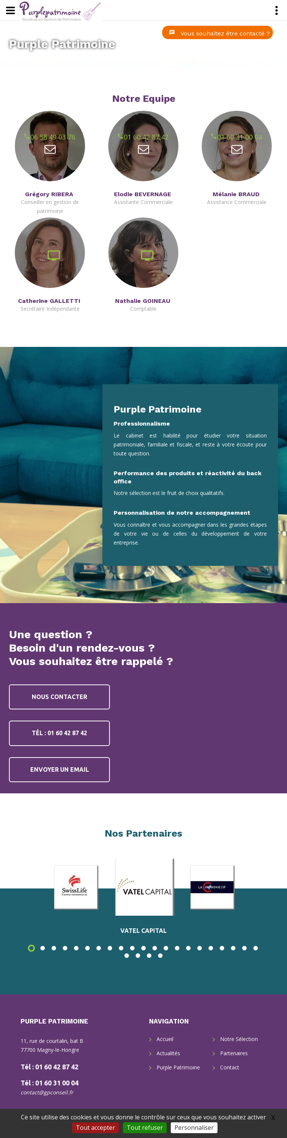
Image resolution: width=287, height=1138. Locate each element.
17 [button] (211, 948)
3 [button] (54, 948)
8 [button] (110, 948)
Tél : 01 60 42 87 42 (59, 733)
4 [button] (65, 948)
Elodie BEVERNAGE (142, 194)
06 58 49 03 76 (33, 136)
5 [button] (76, 948)
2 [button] (42, 948)
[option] (144, 887)
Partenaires (234, 1053)
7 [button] (98, 948)
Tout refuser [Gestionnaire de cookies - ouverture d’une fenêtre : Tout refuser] (145, 1127)
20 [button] (244, 948)
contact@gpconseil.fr (47, 1092)
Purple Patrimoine (62, 44)
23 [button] (138, 955)
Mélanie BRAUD (236, 194)
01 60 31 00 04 (220, 136)
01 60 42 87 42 (127, 136)
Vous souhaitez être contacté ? (225, 33)
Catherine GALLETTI (49, 300)
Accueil (165, 1039)
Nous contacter (59, 696)
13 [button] (166, 948)
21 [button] (255, 948)
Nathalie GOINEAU (142, 300)
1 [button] (31, 948)
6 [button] (87, 948)
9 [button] (121, 948)
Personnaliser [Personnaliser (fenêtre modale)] (194, 1127)
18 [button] (222, 948)
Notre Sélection (239, 1039)
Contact (229, 1067)
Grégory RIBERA (49, 194)
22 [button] (126, 955)
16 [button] (199, 948)
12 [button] (154, 948)
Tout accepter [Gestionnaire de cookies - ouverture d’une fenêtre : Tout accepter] (95, 1127)
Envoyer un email (59, 769)
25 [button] (160, 955)
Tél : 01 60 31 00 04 (49, 1083)
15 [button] (188, 948)
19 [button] (233, 948)
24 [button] (149, 955)
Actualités (168, 1053)
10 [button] (132, 948)
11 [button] (143, 948)
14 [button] (177, 948)
